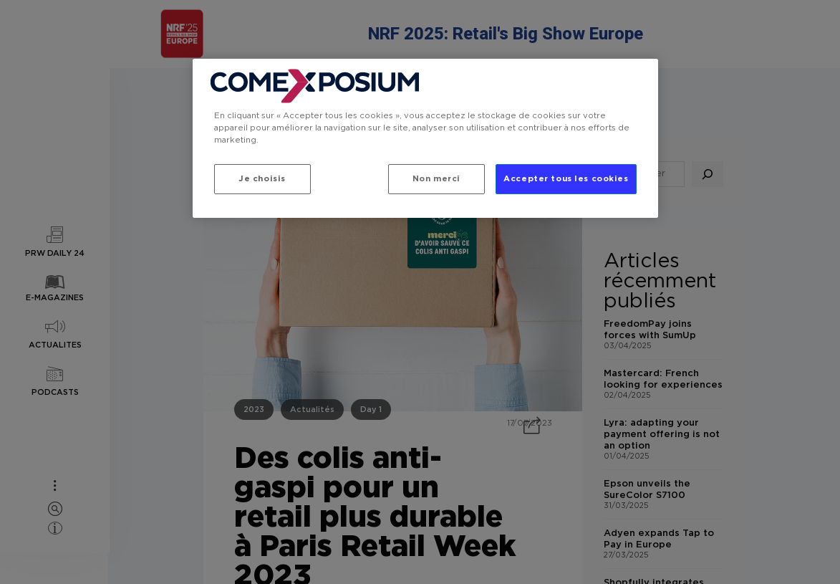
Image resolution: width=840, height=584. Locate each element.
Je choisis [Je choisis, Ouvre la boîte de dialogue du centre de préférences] (262, 179)
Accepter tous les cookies (565, 179)
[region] (425, 138)
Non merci (436, 179)
